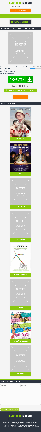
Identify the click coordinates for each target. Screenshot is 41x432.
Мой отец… (20, 374)
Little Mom (20, 207)
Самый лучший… (20, 341)
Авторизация (20, 11)
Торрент (20, 3)
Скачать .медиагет (20, 97)
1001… (20, 174)
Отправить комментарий (10, 409)
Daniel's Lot (20, 139)
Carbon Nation (20, 275)
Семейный (12, 70)
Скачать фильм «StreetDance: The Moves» (20, 90)
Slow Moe (20, 308)
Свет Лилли (20, 240)
